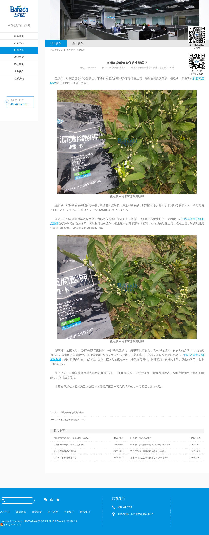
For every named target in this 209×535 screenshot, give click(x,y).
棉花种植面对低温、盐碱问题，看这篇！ (72, 438)
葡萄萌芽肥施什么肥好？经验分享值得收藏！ (151, 444)
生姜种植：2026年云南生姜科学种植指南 (149, 458)
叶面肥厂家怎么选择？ (140, 438)
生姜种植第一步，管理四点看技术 (69, 444)
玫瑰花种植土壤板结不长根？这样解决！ (149, 451)
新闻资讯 (71, 50)
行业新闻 (81, 50)
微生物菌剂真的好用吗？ (65, 451)
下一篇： (68, 419)
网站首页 (19, 36)
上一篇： (67, 412)
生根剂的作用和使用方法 (65, 458)
